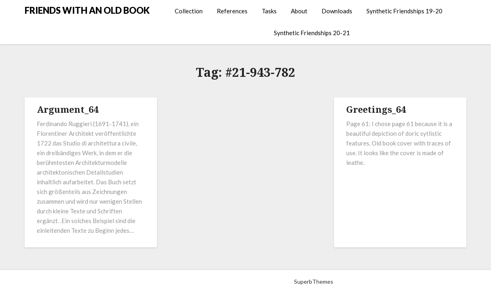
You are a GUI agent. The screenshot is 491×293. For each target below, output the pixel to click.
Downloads (337, 11)
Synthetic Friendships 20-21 (312, 32)
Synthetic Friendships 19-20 (404, 11)
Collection (189, 11)
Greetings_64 (376, 109)
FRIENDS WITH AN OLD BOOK (87, 10)
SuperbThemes (313, 281)
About (299, 11)
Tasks (269, 11)
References (232, 11)
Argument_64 (67, 109)
